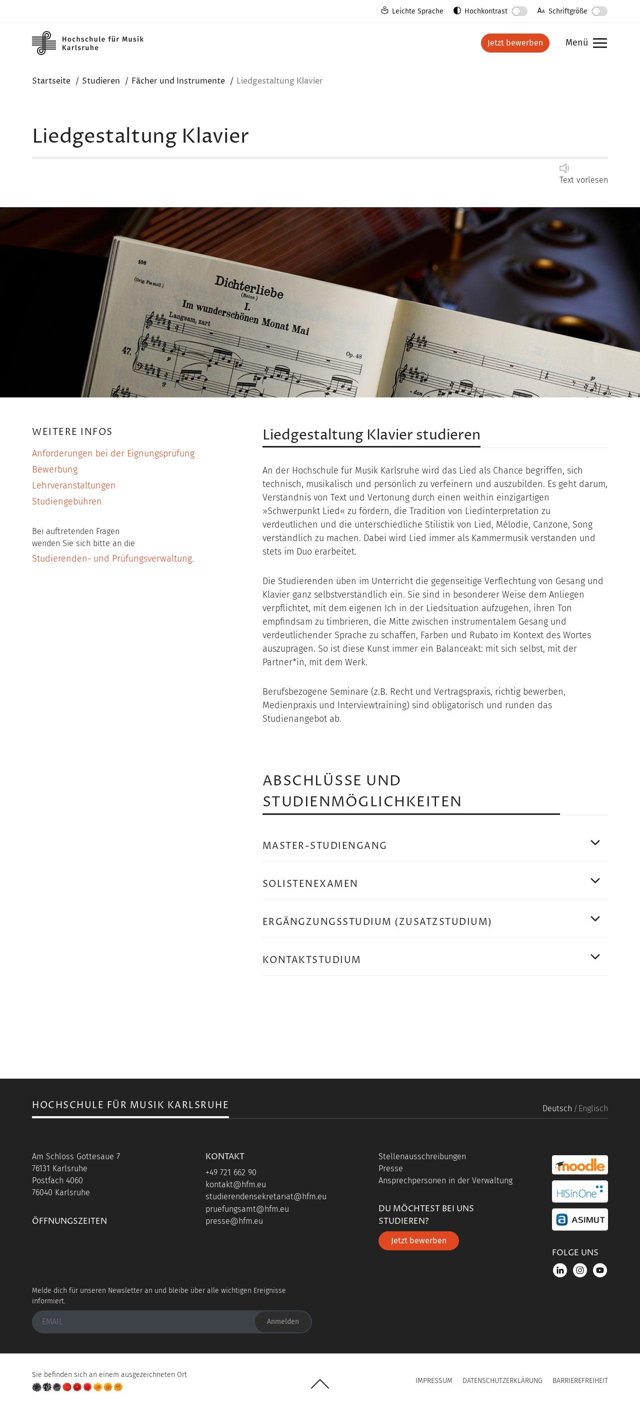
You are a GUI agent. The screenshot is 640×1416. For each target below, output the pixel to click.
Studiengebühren (67, 501)
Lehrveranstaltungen (74, 485)
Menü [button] (584, 43)
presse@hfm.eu (234, 1221)
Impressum (434, 1380)
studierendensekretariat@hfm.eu (266, 1196)
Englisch (593, 1108)
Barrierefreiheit (580, 1380)
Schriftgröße (568, 11)
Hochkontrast (486, 11)
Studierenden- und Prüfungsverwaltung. (113, 558)
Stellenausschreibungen (422, 1156)
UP (320, 1384)
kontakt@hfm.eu (236, 1184)
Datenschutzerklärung (502, 1380)
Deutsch (557, 1108)
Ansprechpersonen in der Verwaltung (445, 1180)
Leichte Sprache (418, 11)
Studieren (101, 81)
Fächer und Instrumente (178, 81)
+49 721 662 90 (231, 1172)
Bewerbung (55, 469)
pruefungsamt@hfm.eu (247, 1209)
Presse (390, 1168)
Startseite (51, 81)
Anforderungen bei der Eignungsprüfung (113, 453)
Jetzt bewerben (515, 43)
